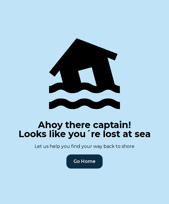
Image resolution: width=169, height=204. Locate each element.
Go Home (84, 161)
